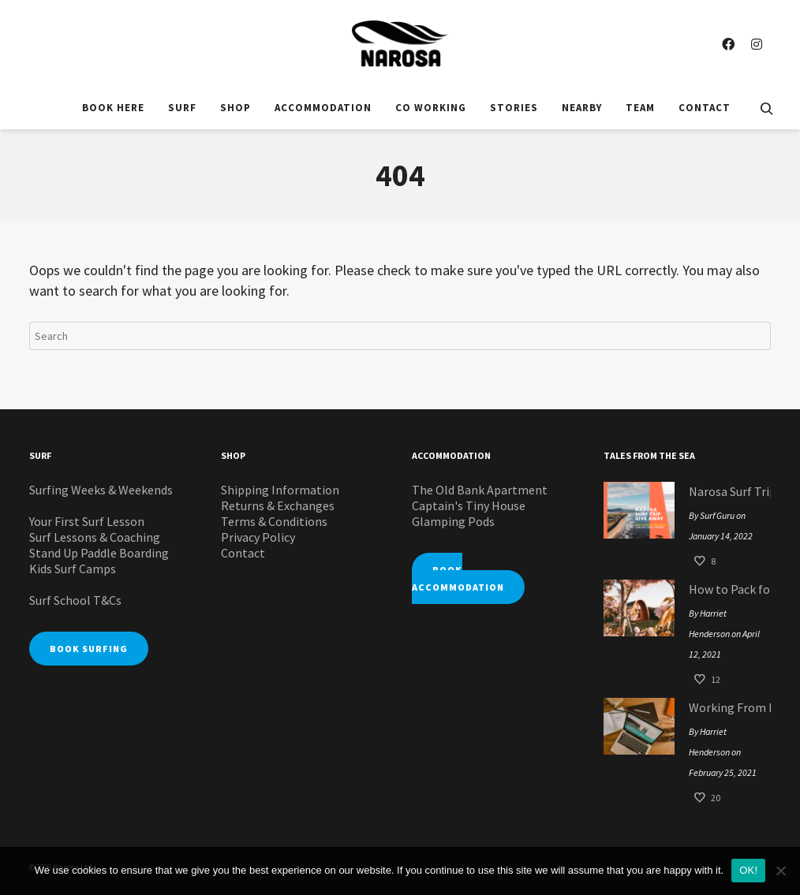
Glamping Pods (453, 521)
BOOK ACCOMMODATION (458, 578)
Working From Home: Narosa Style (726, 707)
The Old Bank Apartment (480, 490)
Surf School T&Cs (75, 600)
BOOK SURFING (89, 648)
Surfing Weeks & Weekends (101, 490)
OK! (748, 870)
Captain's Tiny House (468, 505)
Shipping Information (280, 490)
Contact (243, 553)
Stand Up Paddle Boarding (99, 553)
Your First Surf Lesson (86, 521)
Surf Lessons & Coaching (94, 537)
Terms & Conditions (274, 521)
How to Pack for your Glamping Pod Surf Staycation (726, 589)
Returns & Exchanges (278, 505)
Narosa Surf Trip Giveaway (726, 491)
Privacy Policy (258, 537)
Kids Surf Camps (72, 568)
